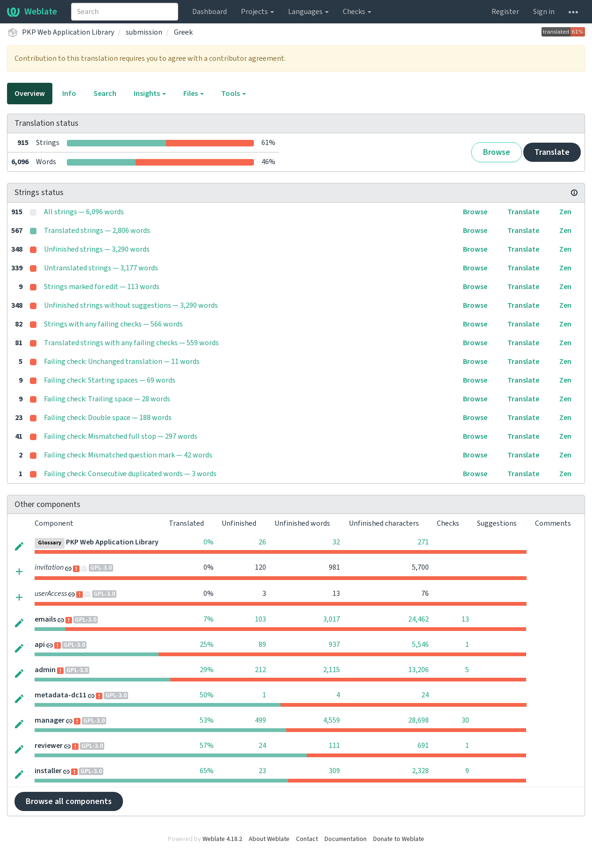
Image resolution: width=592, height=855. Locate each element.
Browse (496, 152)
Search (105, 93)
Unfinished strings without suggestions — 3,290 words (131, 305)
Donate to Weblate (398, 839)
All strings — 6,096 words (84, 212)
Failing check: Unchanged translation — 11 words (122, 361)
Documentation (346, 839)
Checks (357, 12)
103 (260, 619)
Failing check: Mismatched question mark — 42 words (128, 455)
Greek (183, 32)
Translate (552, 152)
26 (262, 542)
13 (465, 619)
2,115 (331, 670)
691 (423, 745)
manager (50, 720)
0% (208, 542)
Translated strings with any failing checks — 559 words (131, 343)
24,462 (418, 619)
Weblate (32, 11)
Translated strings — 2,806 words (97, 230)
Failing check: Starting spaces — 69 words (109, 380)
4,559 (331, 720)
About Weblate (269, 839)
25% (207, 644)
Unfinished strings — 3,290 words (97, 249)
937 (334, 644)
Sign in (544, 12)
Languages (308, 12)
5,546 (420, 644)
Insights (150, 93)
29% (207, 670)
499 (260, 720)
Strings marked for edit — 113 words (101, 287)
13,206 (418, 670)
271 (423, 542)
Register (505, 12)
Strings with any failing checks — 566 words (113, 324)
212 (260, 670)
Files (193, 93)
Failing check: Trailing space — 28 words (107, 399)
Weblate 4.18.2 (222, 839)
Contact (307, 839)
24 (425, 695)
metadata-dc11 (61, 695)
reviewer (49, 745)
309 (334, 771)
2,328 (420, 771)
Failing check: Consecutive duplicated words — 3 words (130, 474)
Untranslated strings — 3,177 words (101, 268)
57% (207, 745)
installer (48, 771)
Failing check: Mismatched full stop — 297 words (120, 436)
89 (262, 644)
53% (207, 720)
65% (207, 771)
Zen (565, 212)
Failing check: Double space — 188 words (108, 418)
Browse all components (69, 801)
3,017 (331, 619)
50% (207, 695)
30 (465, 720)
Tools (233, 93)
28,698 (418, 720)
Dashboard (209, 12)
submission (144, 32)
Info (69, 93)
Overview (29, 93)
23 (262, 771)
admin (45, 670)
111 (334, 745)
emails (45, 619)
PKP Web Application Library (68, 32)
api (40, 644)
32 (336, 542)
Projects (257, 12)
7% (208, 619)
